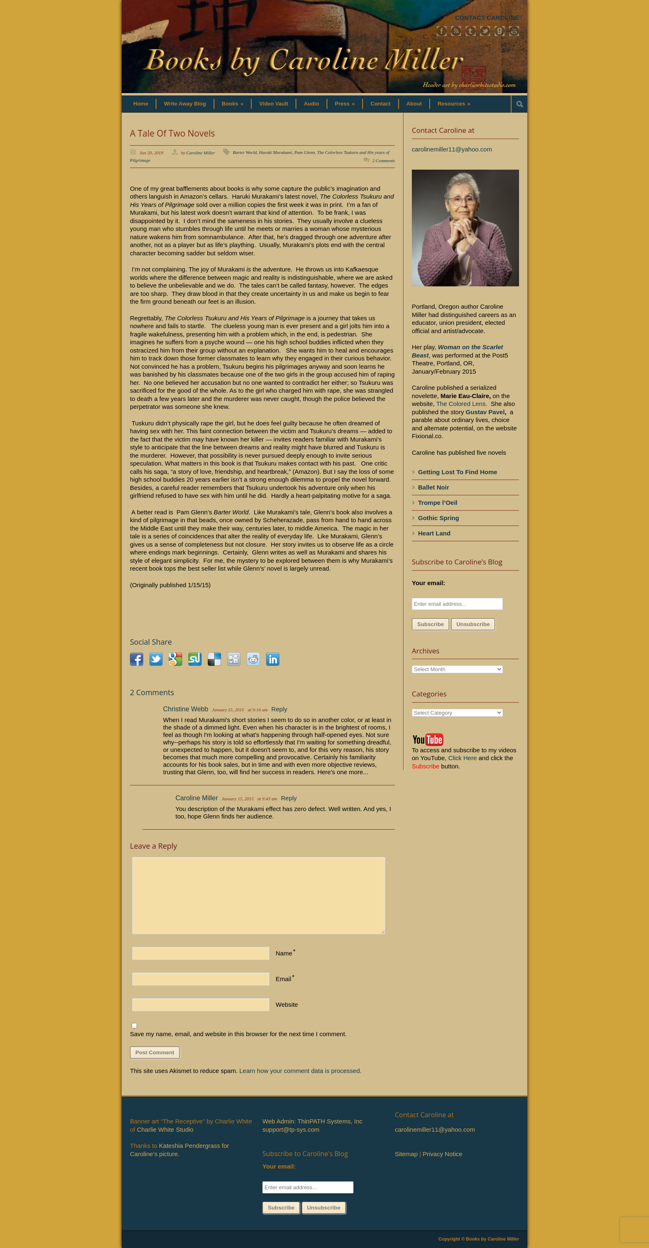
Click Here (462, 757)
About (414, 104)
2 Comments (383, 160)
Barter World (245, 152)
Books (233, 104)
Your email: (428, 582)
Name (284, 953)
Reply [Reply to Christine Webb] (279, 709)
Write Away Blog (185, 104)
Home (140, 104)
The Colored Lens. (461, 403)
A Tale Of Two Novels (172, 133)
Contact (380, 104)
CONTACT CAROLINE (487, 17)
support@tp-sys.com (291, 1129)
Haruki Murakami (275, 152)
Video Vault (273, 104)
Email (283, 978)
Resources (453, 104)
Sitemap (406, 1153)
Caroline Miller (200, 152)
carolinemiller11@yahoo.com (452, 149)
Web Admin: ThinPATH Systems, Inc (312, 1121)
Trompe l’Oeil (437, 502)
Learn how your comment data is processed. (300, 1070)
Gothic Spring (438, 517)
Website (287, 1004)
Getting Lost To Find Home (457, 471)
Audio (311, 104)
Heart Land (434, 533)
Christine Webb (185, 709)
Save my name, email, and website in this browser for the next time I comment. (238, 1033)
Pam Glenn (304, 152)
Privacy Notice (442, 1153)
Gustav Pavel (485, 411)
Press (345, 104)
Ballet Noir (433, 487)
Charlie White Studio (165, 1129)
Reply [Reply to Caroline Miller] (289, 798)
